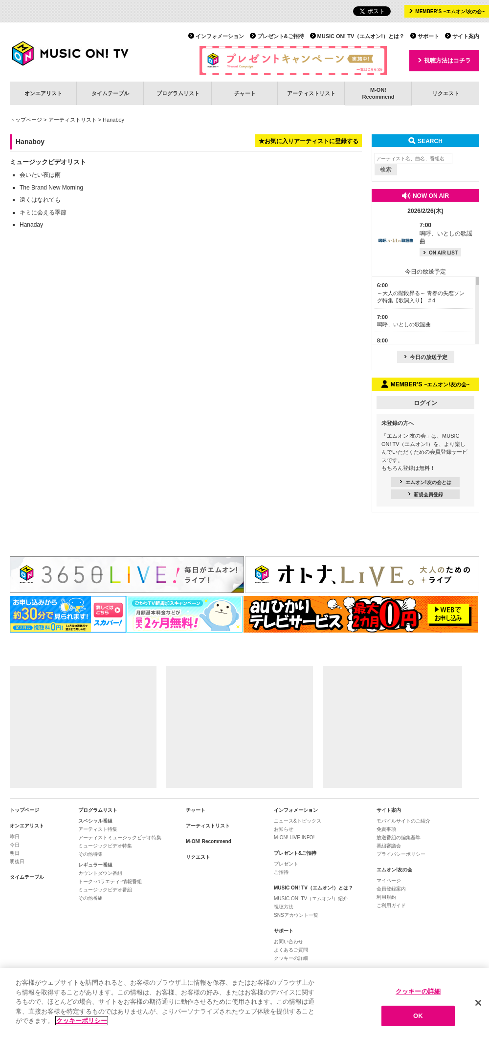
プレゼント (286, 864)
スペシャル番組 (95, 821)
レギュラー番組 (95, 865)
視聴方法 (283, 907)
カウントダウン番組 (100, 873)
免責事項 (386, 829)
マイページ (389, 880)
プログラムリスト (178, 93)
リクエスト (445, 93)
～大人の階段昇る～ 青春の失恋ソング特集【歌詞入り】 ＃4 (421, 292)
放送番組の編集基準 (399, 837)
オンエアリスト (43, 93)
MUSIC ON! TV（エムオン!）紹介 (311, 898)
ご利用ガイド (391, 905)
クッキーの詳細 (291, 958)
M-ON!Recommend (378, 93)
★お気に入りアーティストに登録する (308, 141)
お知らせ (283, 829)
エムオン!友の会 (394, 869)
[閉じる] (478, 1003)
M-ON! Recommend (208, 841)
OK (418, 1015)
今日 (15, 844)
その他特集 (90, 854)
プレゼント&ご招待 (280, 36)
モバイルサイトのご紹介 (403, 821)
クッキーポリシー (81, 1020)
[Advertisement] (83, 727)
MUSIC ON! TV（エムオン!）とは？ (360, 36)
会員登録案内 (391, 888)
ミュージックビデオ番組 (105, 889)
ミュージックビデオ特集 (105, 845)
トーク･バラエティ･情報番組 (110, 881)
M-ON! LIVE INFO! (294, 837)
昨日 (15, 836)
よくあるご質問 (291, 949)
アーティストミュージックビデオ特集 (119, 837)
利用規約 (386, 897)
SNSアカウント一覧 (296, 915)
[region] (244, 1002)
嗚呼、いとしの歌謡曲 (446, 233)
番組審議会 (389, 845)
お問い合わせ (288, 941)
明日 (15, 853)
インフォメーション (220, 36)
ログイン (425, 403)
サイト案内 (465, 36)
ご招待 (281, 872)
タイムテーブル (110, 93)
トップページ (26, 120)
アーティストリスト (311, 93)
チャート (245, 93)
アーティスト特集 (97, 829)
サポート (428, 36)
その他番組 (90, 898)
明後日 (17, 861)
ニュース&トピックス (297, 821)
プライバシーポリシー (401, 854)
